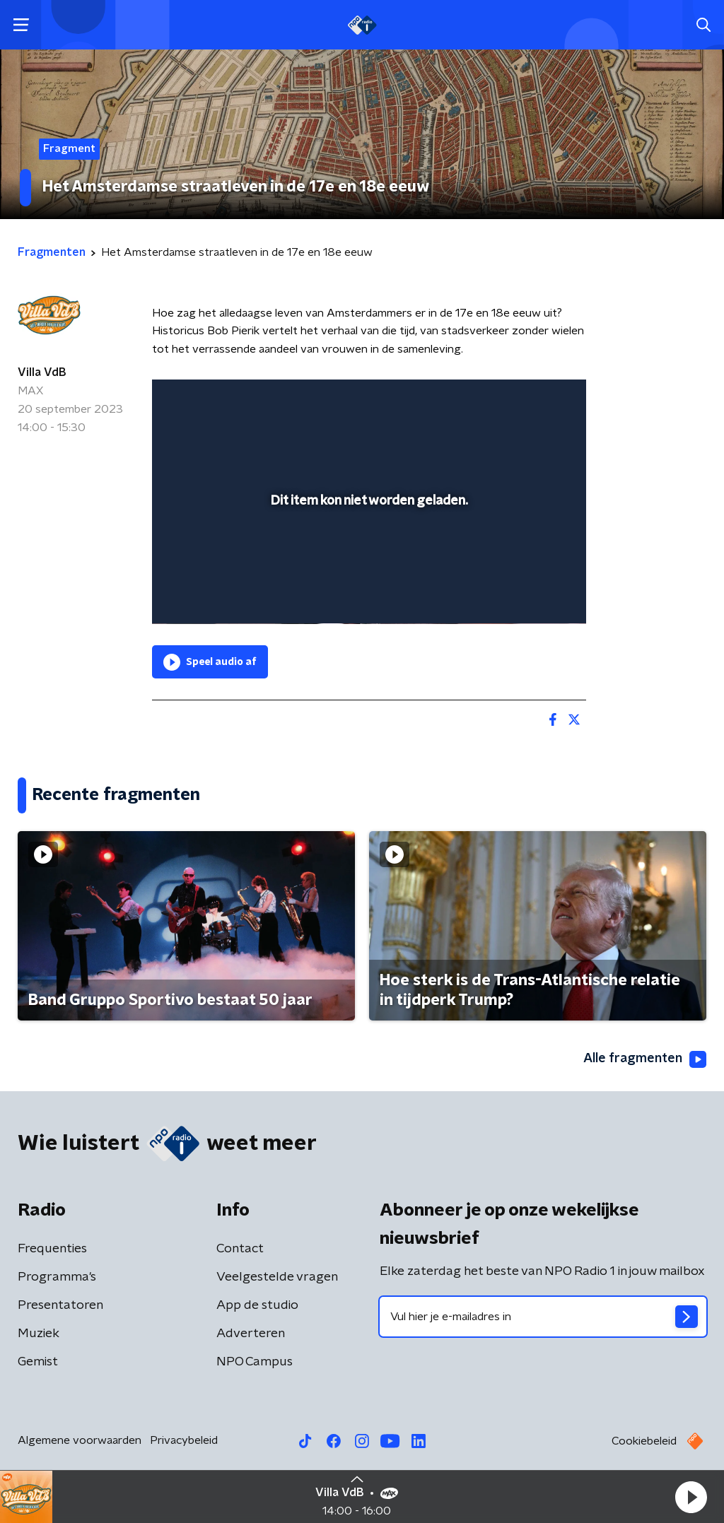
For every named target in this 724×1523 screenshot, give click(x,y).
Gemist (38, 1362)
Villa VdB (42, 372)
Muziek (38, 1333)
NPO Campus (254, 1362)
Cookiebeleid (644, 1441)
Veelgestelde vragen (277, 1277)
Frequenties (52, 1248)
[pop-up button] (526, 593)
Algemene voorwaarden (79, 1440)
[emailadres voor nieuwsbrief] (543, 1316)
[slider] (367, 556)
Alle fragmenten (644, 1059)
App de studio (257, 1305)
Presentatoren (60, 1305)
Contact (240, 1248)
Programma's (57, 1277)
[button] (690, 1496)
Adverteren (250, 1333)
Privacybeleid (184, 1440)
